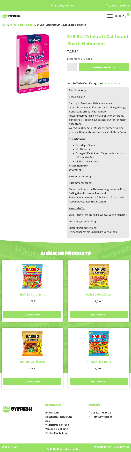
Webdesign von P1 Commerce (111, 446)
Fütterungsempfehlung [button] (83, 221)
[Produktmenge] (72, 67)
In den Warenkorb (104, 67)
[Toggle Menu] (110, 16)
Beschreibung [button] (77, 97)
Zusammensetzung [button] (80, 176)
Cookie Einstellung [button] (56, 433)
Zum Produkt (32, 314)
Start (5, 24)
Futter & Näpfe (26, 24)
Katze (13, 24)
